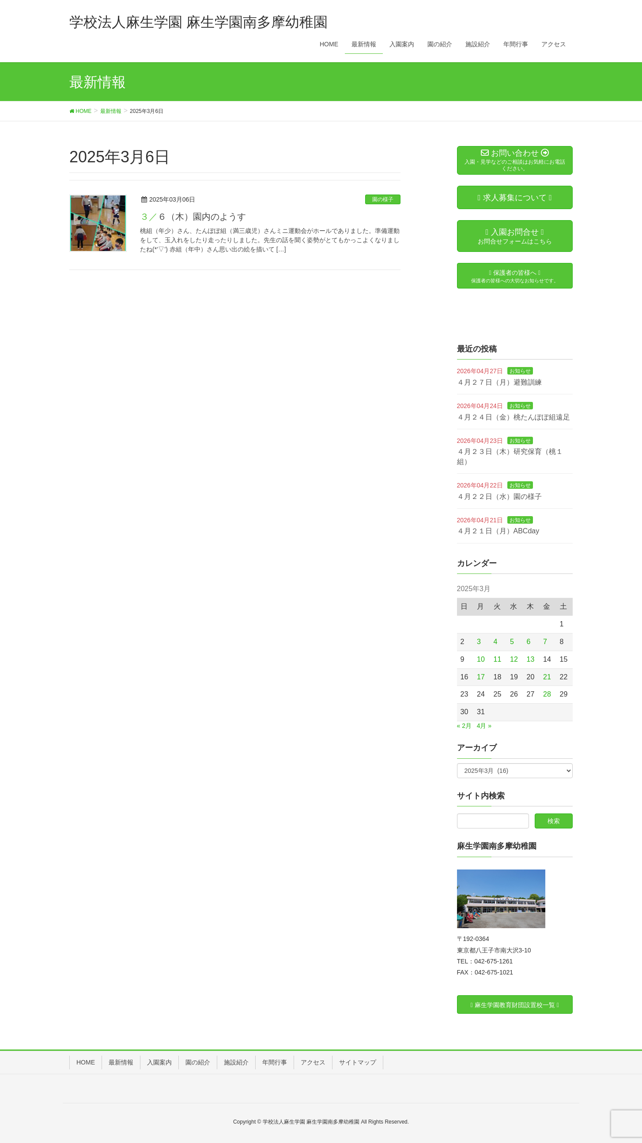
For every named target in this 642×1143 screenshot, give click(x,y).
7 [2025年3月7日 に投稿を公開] (545, 641)
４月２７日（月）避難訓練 (499, 382)
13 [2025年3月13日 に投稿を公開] (531, 659)
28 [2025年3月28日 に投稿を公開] (547, 694)
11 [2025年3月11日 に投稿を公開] (498, 659)
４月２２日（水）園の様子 (499, 496)
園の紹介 (197, 1062)
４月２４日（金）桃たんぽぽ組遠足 (513, 417)
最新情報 (121, 1062)
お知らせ (520, 371)
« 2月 (464, 725)
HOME (85, 1062)
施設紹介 (236, 1062)
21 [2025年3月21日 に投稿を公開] (547, 677)
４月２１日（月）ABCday (498, 531)
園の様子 (382, 199)
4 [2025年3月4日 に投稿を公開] (496, 641)
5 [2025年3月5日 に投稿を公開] (512, 641)
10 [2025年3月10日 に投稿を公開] (481, 659)
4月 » (484, 725)
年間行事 (274, 1062)
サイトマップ (357, 1062)
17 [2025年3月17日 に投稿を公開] (481, 677)
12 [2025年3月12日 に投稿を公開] (514, 659)
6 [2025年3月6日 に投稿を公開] (529, 641)
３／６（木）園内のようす (193, 216)
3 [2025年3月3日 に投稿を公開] (479, 641)
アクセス (313, 1062)
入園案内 (159, 1062)
